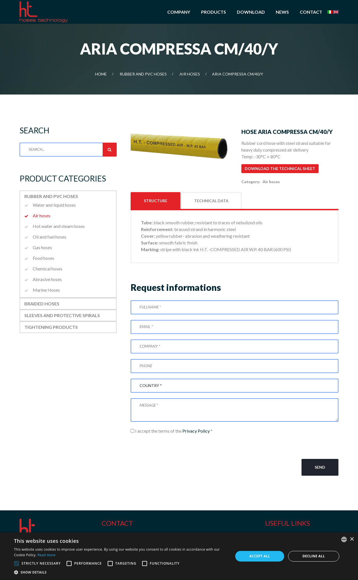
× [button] (352, 539)
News (282, 12)
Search (110, 150)
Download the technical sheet (280, 168)
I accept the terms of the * (172, 430)
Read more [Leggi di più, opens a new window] (46, 555)
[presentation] (173, 447)
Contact (311, 12)
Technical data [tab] (211, 200)
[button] (120, 572)
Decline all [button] (314, 556)
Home (101, 74)
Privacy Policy (196, 430)
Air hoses (190, 74)
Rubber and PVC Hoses (143, 74)
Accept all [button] (259, 556)
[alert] (179, 556)
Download (251, 12)
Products (213, 12)
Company (178, 12)
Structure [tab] (155, 200)
